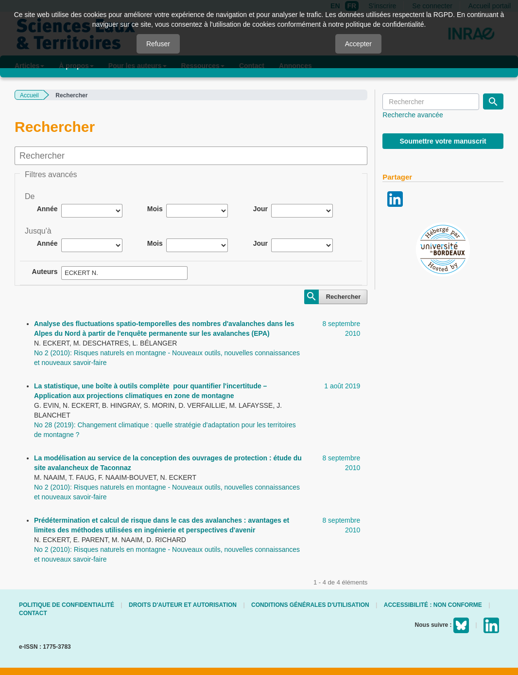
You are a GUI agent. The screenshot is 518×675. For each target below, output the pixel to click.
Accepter (358, 44)
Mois (155, 209)
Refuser (158, 44)
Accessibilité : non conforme (433, 605)
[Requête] (430, 101)
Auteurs (45, 271)
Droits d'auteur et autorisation (183, 605)
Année (47, 209)
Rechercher (343, 296)
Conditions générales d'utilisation (310, 605)
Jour (260, 209)
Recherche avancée (412, 115)
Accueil (29, 95)
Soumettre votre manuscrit (443, 141)
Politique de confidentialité (66, 605)
